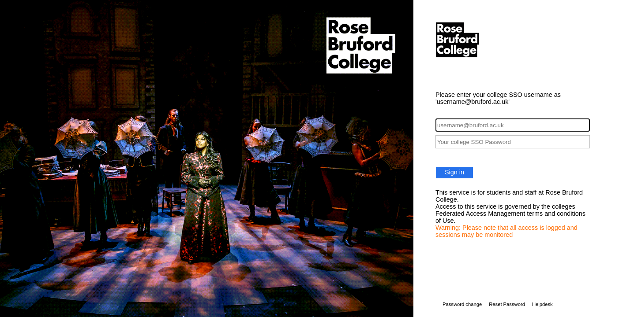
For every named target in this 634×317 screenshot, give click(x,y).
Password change (462, 304)
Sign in (454, 172)
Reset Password (507, 304)
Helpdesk (542, 304)
